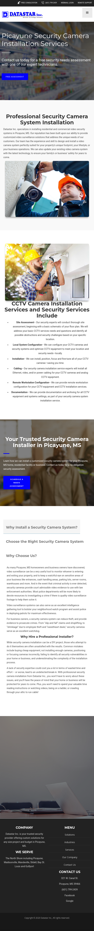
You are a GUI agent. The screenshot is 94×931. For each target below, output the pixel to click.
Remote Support (85, 3)
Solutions (70, 834)
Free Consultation (27, 3)
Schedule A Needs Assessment (17, 482)
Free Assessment (15, 77)
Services (69, 849)
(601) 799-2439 (49, 3)
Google (69, 901)
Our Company (69, 857)
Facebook (70, 895)
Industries (69, 842)
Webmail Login (67, 3)
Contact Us (70, 864)
